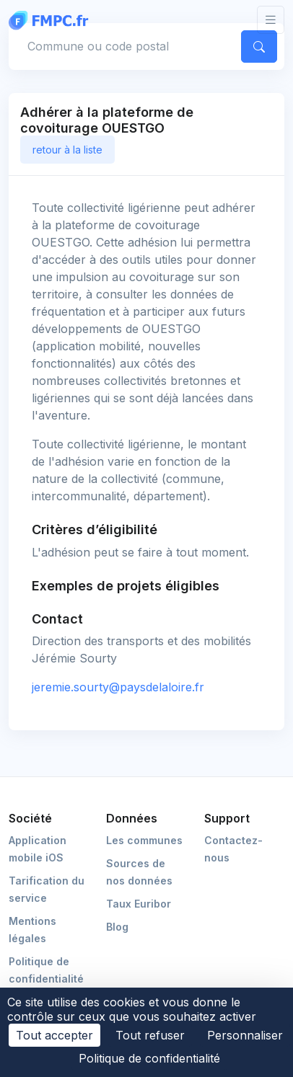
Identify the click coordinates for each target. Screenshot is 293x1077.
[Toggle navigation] (270, 20)
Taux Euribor (138, 904)
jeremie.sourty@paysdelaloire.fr (118, 687)
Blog (117, 927)
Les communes (144, 840)
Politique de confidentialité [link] (149, 1058)
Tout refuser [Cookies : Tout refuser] (150, 1035)
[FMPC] (52, 19)
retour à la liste (67, 149)
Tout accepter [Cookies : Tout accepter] (54, 1035)
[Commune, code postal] (122, 46)
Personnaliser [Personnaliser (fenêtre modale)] (245, 1035)
